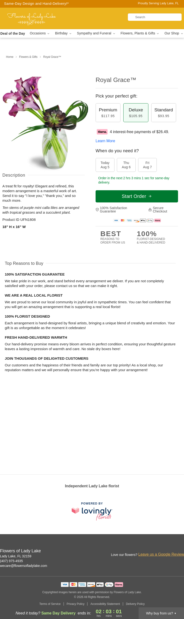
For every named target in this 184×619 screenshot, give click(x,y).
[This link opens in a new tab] (92, 511)
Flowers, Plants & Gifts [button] (140, 33)
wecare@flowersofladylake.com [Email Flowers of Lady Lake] (23, 566)
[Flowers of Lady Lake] (31, 18)
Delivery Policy (135, 604)
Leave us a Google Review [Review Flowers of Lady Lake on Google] (161, 554)
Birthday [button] (63, 33)
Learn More (105, 141)
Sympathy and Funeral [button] (96, 33)
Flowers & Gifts (28, 57)
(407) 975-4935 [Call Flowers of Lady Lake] (11, 561)
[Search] (155, 17)
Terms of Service (49, 604)
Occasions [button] (40, 33)
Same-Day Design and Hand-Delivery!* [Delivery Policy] (36, 3)
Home (9, 57)
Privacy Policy (76, 604)
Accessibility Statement (105, 604)
